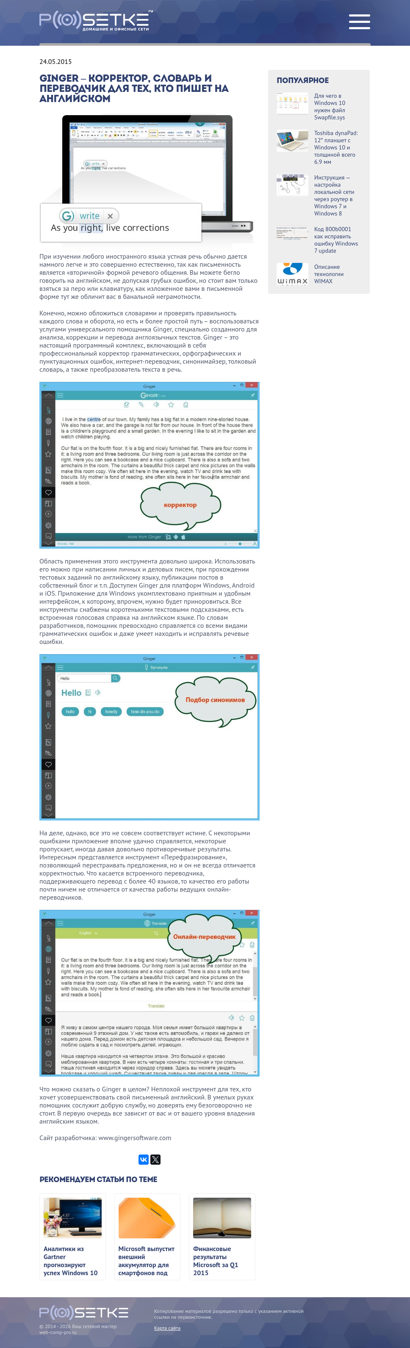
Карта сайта (167, 1328)
